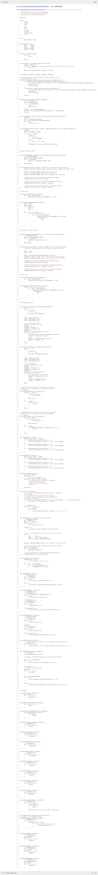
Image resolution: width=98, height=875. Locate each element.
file (44, 9)
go (17, 6)
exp (20, 6)
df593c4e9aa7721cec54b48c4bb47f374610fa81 (35, 6)
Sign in (95, 2)
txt (92, 872)
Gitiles (8, 873)
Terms (15, 873)
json (96, 872)
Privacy (11, 873)
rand (52, 6)
